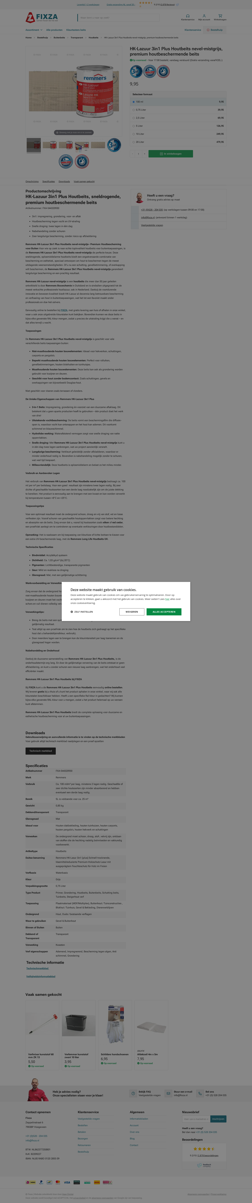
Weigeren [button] (132, 611)
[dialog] (126, 601)
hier (167, 599)
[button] (82, 611)
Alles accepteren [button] (164, 611)
